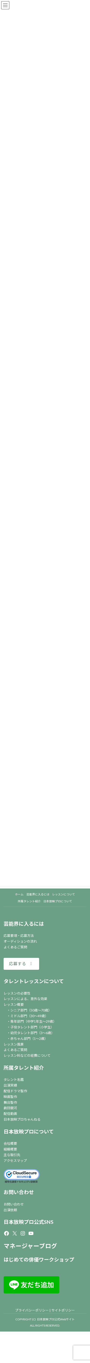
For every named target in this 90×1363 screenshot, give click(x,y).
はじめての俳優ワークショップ (39, 1259)
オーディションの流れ (20, 941)
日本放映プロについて (29, 1131)
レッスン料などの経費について (27, 1055)
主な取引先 (12, 1155)
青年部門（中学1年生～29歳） (33, 1021)
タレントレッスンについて (34, 981)
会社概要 (10, 1143)
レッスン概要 (14, 1004)
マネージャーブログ (30, 1245)
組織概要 (10, 1149)
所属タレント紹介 (24, 1068)
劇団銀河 (10, 1108)
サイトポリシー (63, 1310)
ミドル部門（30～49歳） (29, 1016)
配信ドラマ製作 (15, 1091)
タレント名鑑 (14, 1079)
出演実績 (10, 1085)
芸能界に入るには (24, 924)
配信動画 (10, 1114)
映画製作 (10, 1097)
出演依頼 (10, 1210)
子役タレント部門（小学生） (32, 1027)
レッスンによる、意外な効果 (25, 999)
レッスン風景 (14, 1044)
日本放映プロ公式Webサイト (56, 1319)
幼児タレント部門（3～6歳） (32, 1033)
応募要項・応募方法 (19, 936)
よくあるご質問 (15, 947)
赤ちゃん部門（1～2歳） (29, 1038)
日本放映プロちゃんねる (22, 1119)
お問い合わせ (19, 1192)
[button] (21, 964)
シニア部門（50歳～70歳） (31, 1010)
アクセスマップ (15, 1161)
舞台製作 (10, 1102)
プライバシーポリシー (32, 1310)
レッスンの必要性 (17, 993)
